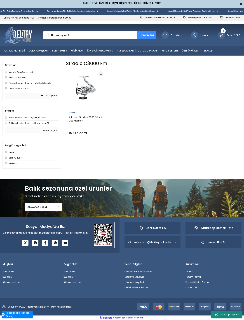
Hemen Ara (147, 35)
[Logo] (17, 35)
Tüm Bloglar (50, 130)
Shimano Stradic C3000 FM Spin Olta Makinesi (86, 119)
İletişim (189, 271)
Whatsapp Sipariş (227, 314)
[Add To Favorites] (101, 73)
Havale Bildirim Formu (197, 282)
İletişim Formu (193, 276)
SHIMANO (73, 112)
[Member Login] (200, 35)
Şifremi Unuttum (11, 282)
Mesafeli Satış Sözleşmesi (138, 271)
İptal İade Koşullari (134, 282)
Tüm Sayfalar (49, 95)
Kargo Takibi (192, 287)
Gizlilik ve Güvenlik (134, 276)
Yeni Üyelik (8, 271)
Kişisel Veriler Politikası (136, 287)
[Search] (99, 35)
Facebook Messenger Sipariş (15, 314)
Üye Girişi (7, 276)
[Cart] (230, 35)
